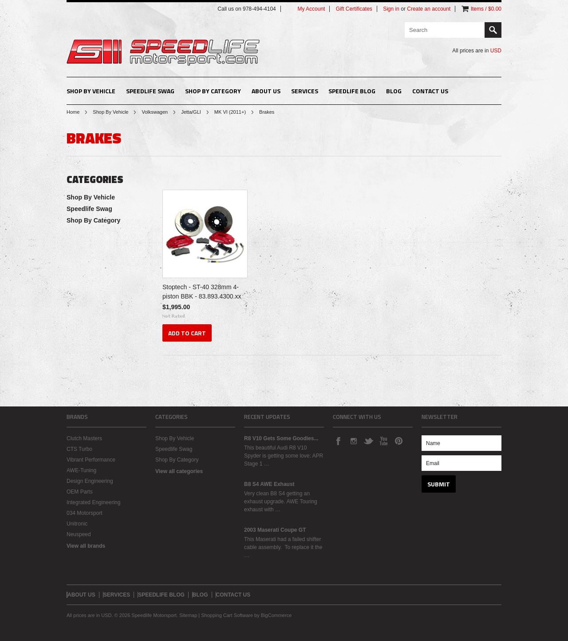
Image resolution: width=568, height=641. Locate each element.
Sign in (391, 9)
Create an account (428, 9)
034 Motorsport (85, 513)
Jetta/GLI (191, 112)
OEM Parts (80, 492)
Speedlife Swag (150, 91)
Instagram (353, 440)
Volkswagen (155, 112)
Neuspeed (79, 534)
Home (73, 112)
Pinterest (398, 440)
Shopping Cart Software (227, 615)
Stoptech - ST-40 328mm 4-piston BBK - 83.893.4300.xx (201, 291)
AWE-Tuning (81, 470)
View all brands (86, 546)
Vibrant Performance (91, 460)
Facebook (338, 440)
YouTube (383, 440)
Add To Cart (187, 333)
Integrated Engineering (93, 502)
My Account (311, 9)
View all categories (179, 471)
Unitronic (77, 524)
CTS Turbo (79, 449)
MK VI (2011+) (230, 112)
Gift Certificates (354, 9)
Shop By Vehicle (91, 91)
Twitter (368, 440)
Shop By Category (213, 91)
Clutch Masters (84, 438)
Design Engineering (90, 481)
